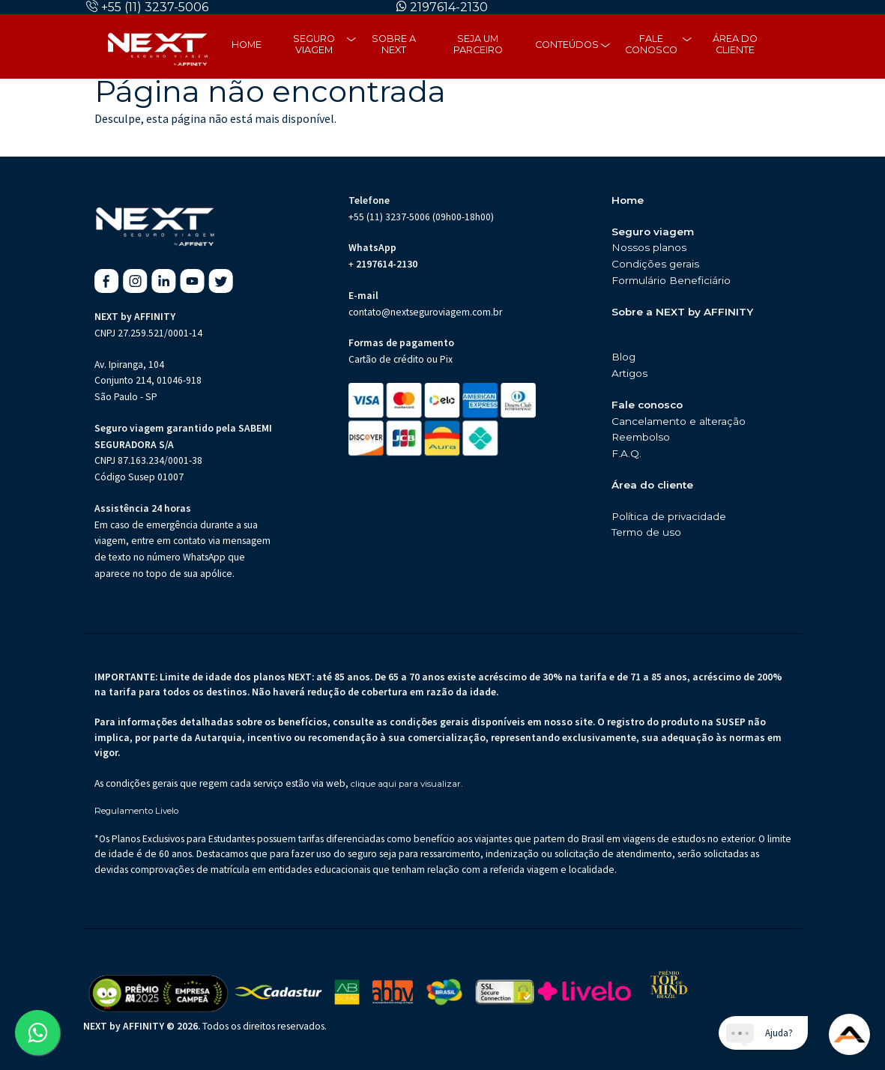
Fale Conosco (651, 44)
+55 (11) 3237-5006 (154, 7)
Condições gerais (655, 264)
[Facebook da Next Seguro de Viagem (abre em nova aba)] (106, 281)
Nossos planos (648, 247)
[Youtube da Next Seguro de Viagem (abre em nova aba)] (192, 281)
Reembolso (640, 437)
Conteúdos (567, 44)
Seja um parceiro (478, 44)
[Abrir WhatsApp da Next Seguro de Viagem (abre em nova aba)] (37, 1032)
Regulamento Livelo (136, 811)
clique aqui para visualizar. (406, 784)
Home (247, 44)
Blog (623, 357)
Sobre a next (394, 44)
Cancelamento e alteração (678, 421)
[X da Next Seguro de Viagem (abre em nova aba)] (220, 281)
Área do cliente (735, 44)
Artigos (629, 373)
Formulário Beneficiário (671, 280)
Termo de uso (646, 532)
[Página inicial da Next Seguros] (157, 46)
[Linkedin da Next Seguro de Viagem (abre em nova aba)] (163, 281)
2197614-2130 (449, 7)
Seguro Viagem (314, 44)
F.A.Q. (626, 453)
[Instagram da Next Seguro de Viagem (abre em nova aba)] (135, 281)
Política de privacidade (668, 516)
